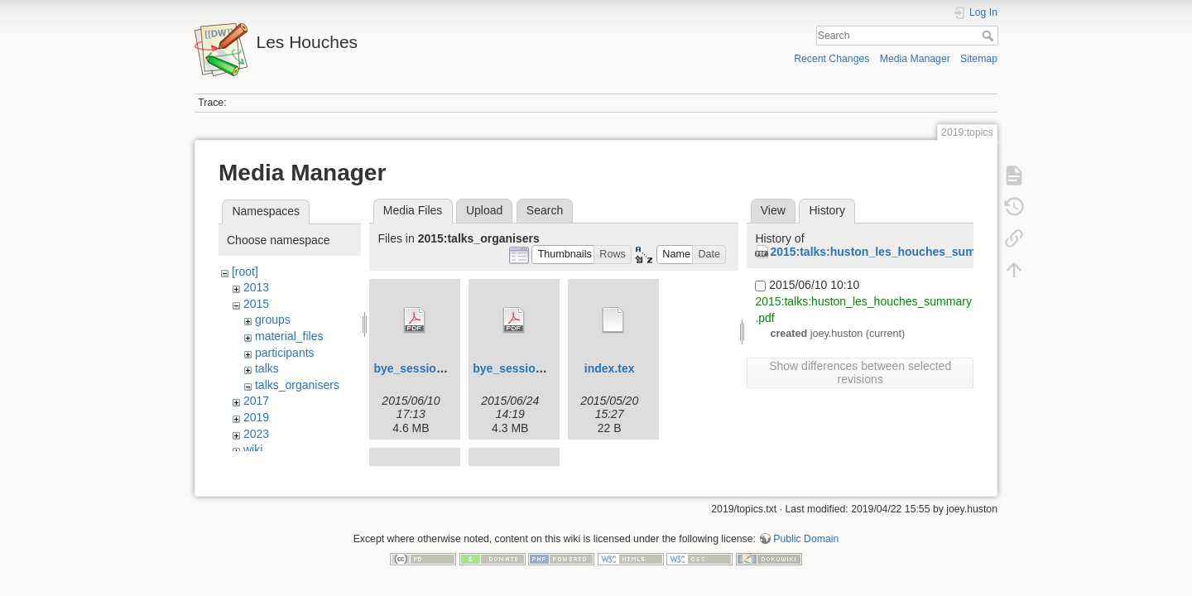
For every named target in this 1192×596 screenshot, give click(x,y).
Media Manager (915, 59)
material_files (289, 336)
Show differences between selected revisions (860, 372)
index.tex (609, 368)
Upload (484, 210)
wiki (252, 449)
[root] (245, 271)
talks (267, 368)
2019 (256, 417)
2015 (256, 303)
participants (285, 352)
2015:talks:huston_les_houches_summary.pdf (896, 251)
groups (273, 319)
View (773, 210)
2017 (256, 400)
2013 (256, 287)
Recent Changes (831, 59)
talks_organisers (297, 385)
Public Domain (806, 541)
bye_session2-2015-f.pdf (540, 368)
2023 (256, 433)
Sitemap (978, 59)
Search (989, 35)
